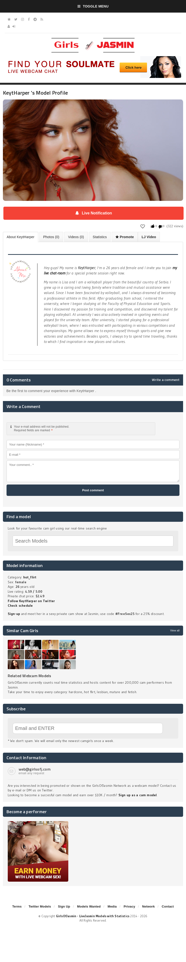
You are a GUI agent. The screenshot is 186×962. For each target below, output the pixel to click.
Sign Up (64, 906)
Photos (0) (51, 237)
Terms (17, 906)
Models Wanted (89, 906)
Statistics (100, 237)
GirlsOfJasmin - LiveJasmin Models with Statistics (93, 916)
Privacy (129, 906)
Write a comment (165, 379)
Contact (168, 906)
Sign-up (14, 614)
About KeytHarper (21, 237)
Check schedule (20, 605)
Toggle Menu (93, 6)
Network (148, 906)
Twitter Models (40, 906)
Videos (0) (76, 237)
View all (174, 630)
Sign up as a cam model (137, 795)
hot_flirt (30, 577)
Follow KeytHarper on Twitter (31, 601)
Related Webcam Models (29, 676)
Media (112, 906)
